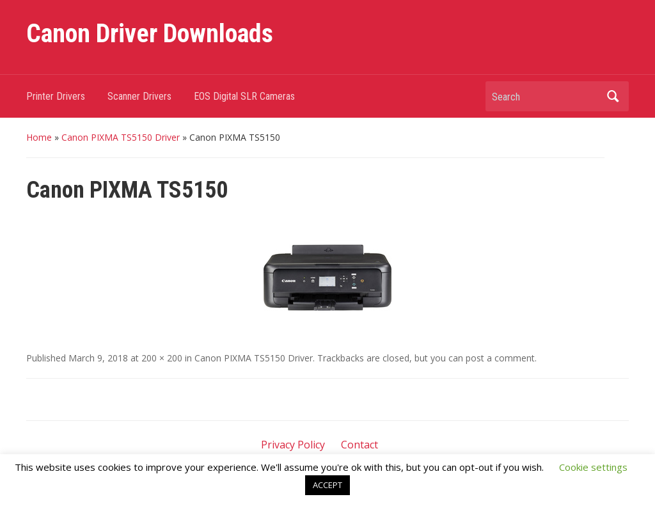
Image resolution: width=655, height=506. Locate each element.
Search (612, 96)
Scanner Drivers (139, 96)
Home (39, 137)
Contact (359, 445)
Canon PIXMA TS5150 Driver (120, 137)
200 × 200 (161, 358)
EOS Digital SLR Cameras (244, 96)
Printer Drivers (55, 96)
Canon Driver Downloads (149, 34)
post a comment (500, 358)
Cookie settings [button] (593, 467)
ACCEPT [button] (327, 485)
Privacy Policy (293, 445)
